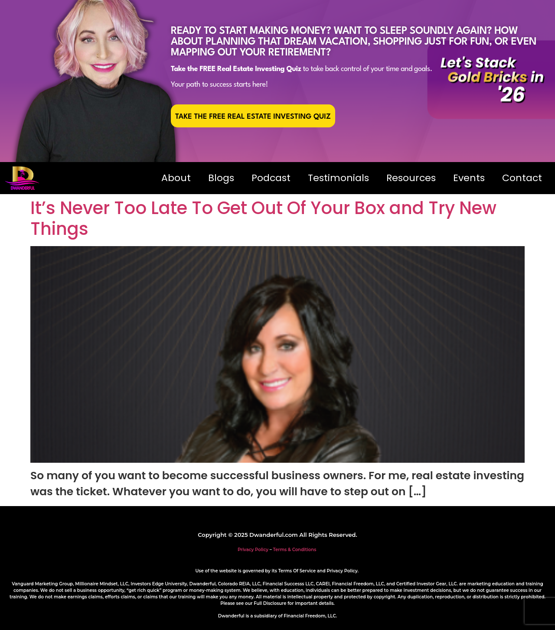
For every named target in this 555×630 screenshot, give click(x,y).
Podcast (271, 178)
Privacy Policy (253, 549)
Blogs (221, 178)
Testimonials (338, 178)
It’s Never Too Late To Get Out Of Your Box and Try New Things (263, 218)
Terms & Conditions (295, 549)
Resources (411, 178)
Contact (522, 178)
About (176, 178)
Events (469, 178)
